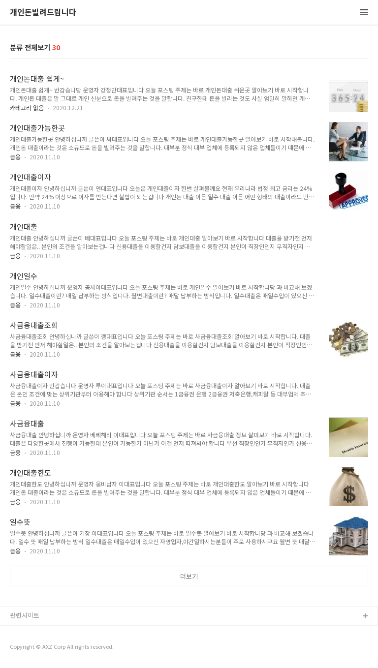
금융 (15, 156)
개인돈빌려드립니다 (43, 12)
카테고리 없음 (27, 107)
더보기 (189, 576)
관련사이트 (24, 615)
